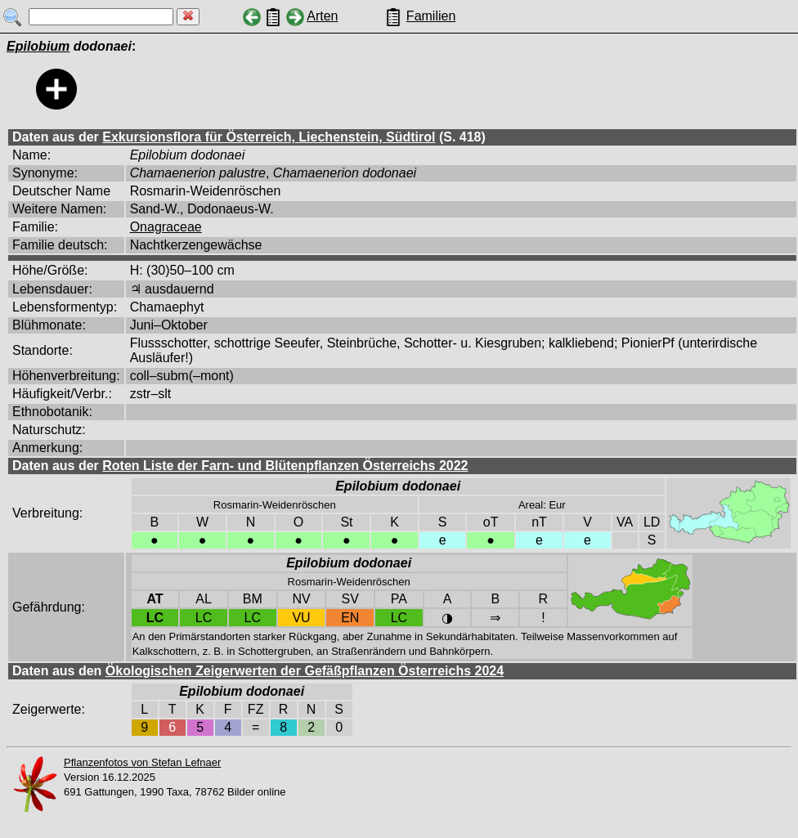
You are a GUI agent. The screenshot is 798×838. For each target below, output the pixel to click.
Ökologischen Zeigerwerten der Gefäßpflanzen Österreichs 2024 (304, 671)
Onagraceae (166, 227)
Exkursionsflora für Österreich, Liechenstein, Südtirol (268, 137)
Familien (430, 16)
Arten (322, 16)
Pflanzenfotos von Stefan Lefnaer (142, 762)
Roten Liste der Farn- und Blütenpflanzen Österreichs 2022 (285, 466)
